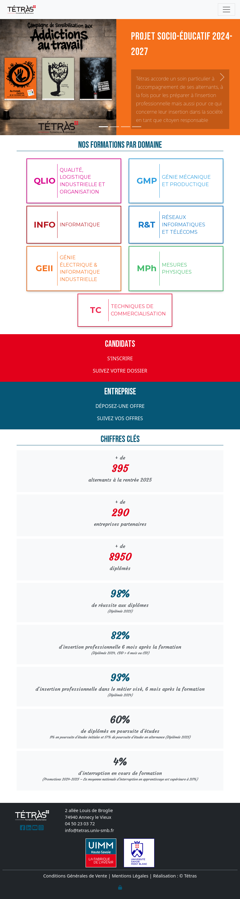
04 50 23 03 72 (80, 824)
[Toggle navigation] (226, 9)
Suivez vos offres (120, 418)
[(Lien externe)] (22, 827)
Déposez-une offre (120, 406)
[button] (18, 77)
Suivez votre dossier (120, 370)
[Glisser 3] (125, 126)
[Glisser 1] (103, 126)
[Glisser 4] (136, 126)
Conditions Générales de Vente (75, 876)
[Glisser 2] (114, 126)
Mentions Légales (130, 876)
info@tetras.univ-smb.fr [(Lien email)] (89, 830)
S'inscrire (120, 358)
